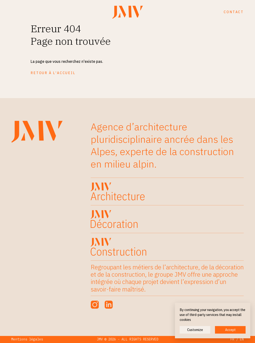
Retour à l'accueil (53, 73)
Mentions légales (27, 339)
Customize (195, 330)
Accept (230, 330)
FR (232, 339)
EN (242, 339)
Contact (234, 12)
